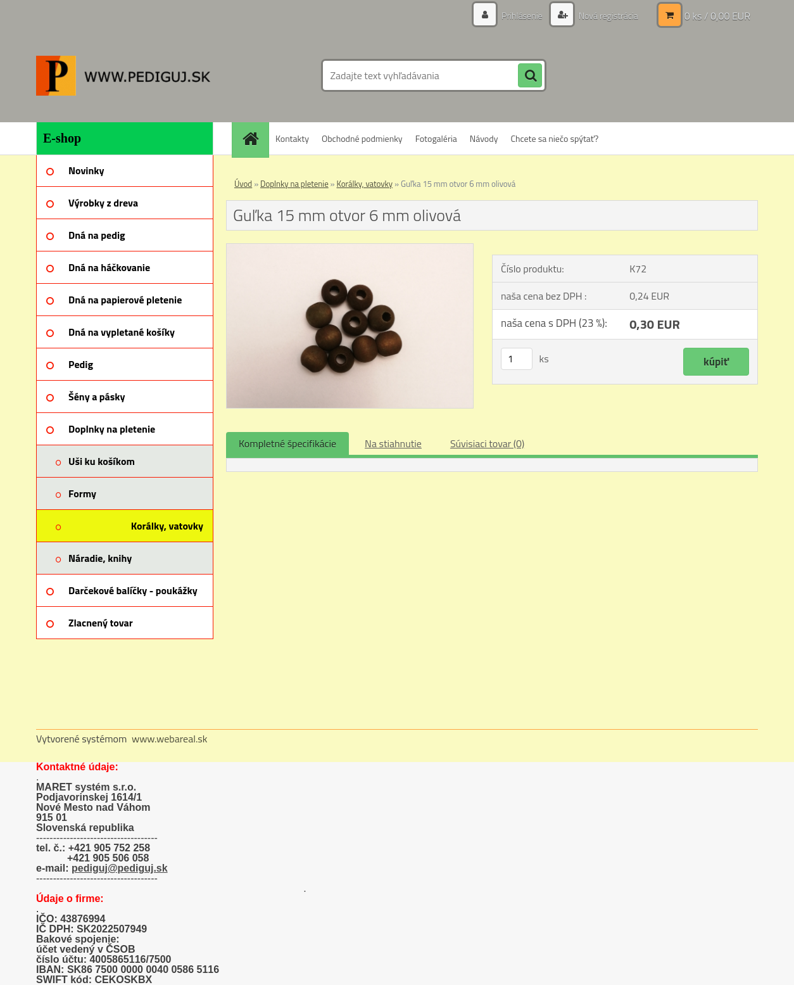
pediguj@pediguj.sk (120, 868)
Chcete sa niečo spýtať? (554, 138)
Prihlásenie (522, 15)
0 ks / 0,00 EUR (717, 15)
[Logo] (123, 75)
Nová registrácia (607, 15)
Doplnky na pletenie (294, 183)
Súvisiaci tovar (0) (487, 443)
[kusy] (516, 359)
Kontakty (292, 138)
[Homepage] (254, 138)
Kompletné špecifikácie (287, 443)
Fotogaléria (436, 138)
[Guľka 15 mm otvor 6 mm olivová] (350, 249)
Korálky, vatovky (365, 183)
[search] (530, 76)
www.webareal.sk (170, 738)
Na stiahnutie (393, 443)
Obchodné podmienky (362, 138)
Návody (484, 138)
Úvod (243, 183)
